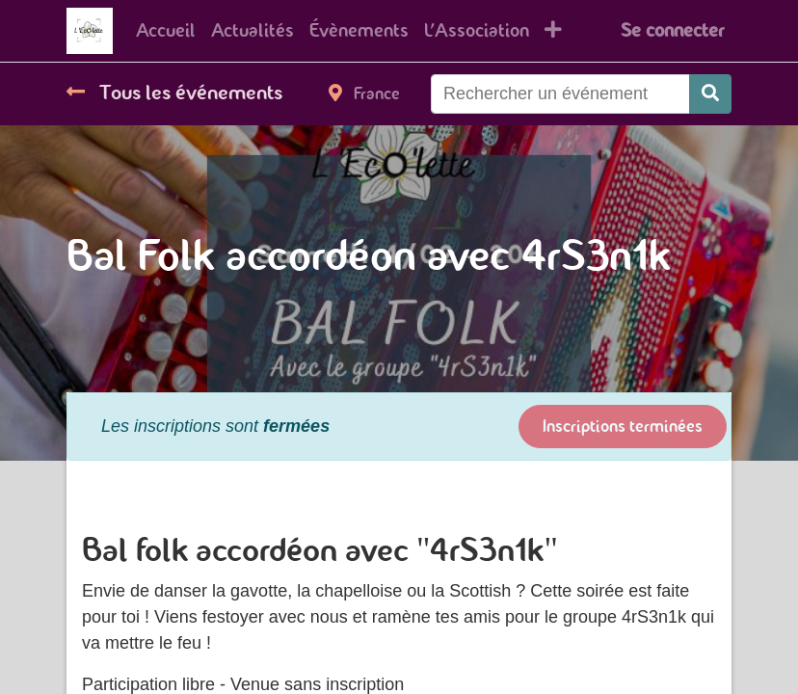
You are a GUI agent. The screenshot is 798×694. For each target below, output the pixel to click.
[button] (553, 31)
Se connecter (672, 30)
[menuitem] (165, 31)
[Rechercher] (710, 94)
